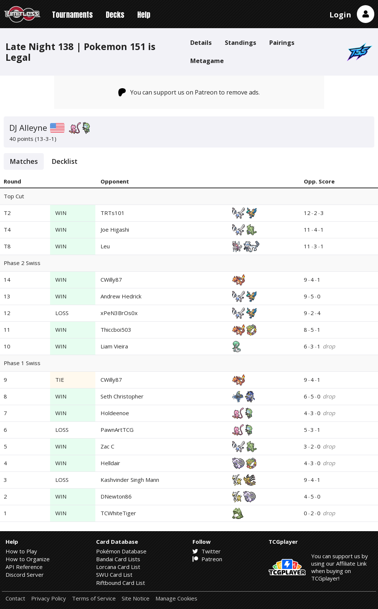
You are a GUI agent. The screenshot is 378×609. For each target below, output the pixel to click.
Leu (105, 246)
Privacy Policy (48, 598)
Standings (240, 42)
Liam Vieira (114, 346)
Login (340, 15)
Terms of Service (94, 598)
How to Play (21, 551)
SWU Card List (114, 574)
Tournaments (72, 14)
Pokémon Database (121, 551)
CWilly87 (111, 279)
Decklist (65, 161)
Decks (115, 14)
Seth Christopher (122, 396)
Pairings (282, 42)
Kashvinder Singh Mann (130, 479)
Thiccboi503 (116, 329)
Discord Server (25, 574)
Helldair (110, 463)
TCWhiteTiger (118, 513)
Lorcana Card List (118, 566)
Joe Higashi (115, 229)
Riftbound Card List (120, 582)
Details (201, 42)
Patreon (207, 559)
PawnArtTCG (117, 429)
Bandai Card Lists (118, 559)
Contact (15, 598)
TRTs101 (113, 212)
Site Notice (135, 598)
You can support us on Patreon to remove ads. (189, 92)
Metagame (207, 60)
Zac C (107, 446)
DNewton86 (116, 496)
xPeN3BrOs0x (119, 313)
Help (143, 14)
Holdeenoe (115, 413)
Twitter (207, 551)
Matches (24, 161)
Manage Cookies (176, 598)
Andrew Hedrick (121, 296)
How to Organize (28, 559)
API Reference (24, 566)
